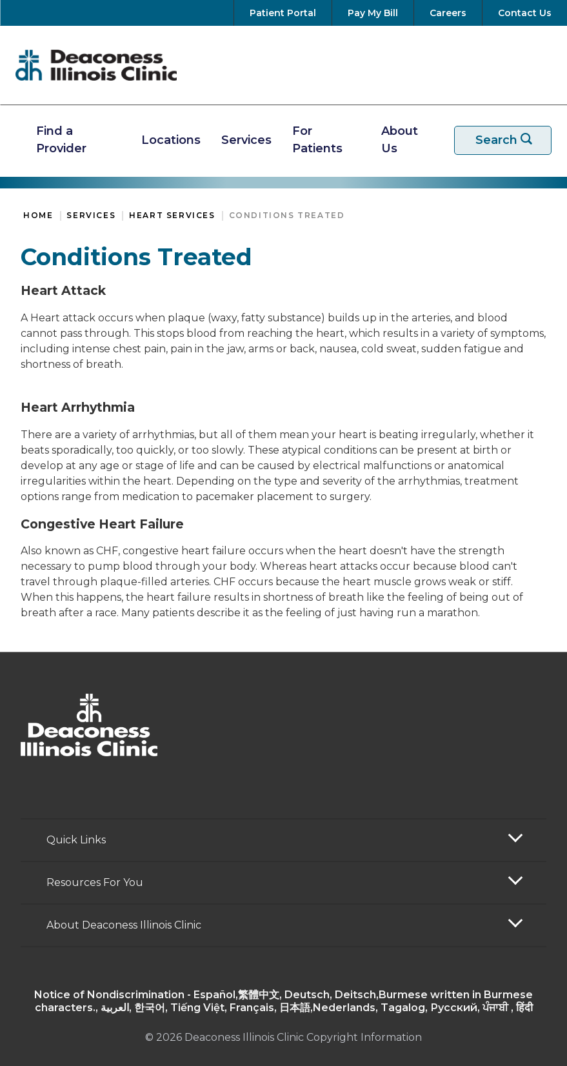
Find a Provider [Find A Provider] (61, 140)
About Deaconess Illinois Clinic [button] (123, 925)
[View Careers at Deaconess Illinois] (448, 13)
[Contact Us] (522, 13)
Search (511, 140)
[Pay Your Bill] (372, 13)
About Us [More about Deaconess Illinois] (399, 140)
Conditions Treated (287, 215)
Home (38, 215)
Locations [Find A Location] (171, 140)
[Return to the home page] (96, 65)
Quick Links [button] (76, 840)
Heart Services (172, 215)
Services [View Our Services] (246, 140)
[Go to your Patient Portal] (283, 13)
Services (90, 215)
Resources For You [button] (94, 882)
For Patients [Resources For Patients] (317, 140)
